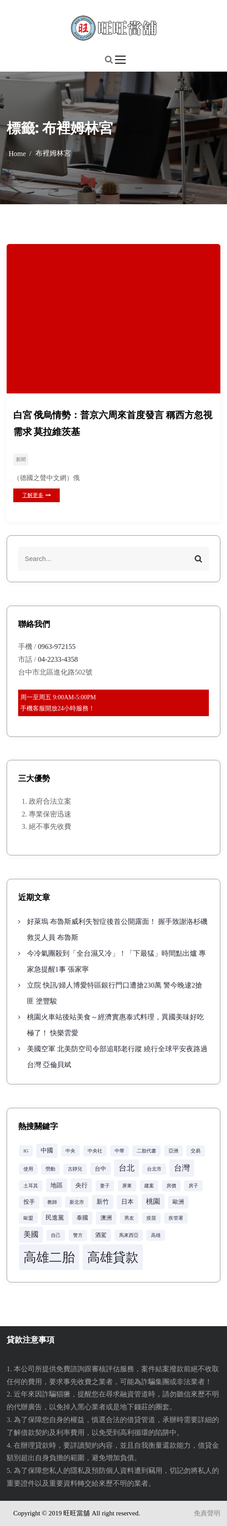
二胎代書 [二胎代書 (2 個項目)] (146, 1150)
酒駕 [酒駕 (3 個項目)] (101, 1235)
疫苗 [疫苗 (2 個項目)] (151, 1218)
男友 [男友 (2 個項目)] (129, 1218)
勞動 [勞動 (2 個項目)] (50, 1169)
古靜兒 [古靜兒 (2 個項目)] (75, 1169)
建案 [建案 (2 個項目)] (149, 1185)
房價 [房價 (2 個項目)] (171, 1185)
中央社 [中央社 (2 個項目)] (95, 1150)
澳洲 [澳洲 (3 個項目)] (106, 1218)
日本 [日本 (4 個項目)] (127, 1201)
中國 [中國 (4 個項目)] (47, 1150)
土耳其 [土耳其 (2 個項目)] (30, 1185)
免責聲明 (207, 1513)
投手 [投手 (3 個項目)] (29, 1202)
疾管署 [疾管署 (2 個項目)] (176, 1218)
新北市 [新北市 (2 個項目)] (76, 1202)
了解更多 (36, 495)
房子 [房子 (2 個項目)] (193, 1185)
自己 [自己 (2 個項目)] (56, 1235)
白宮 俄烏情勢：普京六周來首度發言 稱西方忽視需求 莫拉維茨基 (112, 423)
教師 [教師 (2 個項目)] (52, 1202)
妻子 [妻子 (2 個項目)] (105, 1185)
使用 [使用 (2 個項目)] (28, 1169)
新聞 (21, 459)
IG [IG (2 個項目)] (25, 1150)
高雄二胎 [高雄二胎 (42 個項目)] (49, 1257)
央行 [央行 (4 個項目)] (81, 1185)
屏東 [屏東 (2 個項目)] (127, 1185)
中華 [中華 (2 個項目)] (119, 1150)
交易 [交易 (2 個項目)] (195, 1150)
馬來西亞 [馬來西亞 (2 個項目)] (129, 1235)
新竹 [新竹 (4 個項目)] (102, 1201)
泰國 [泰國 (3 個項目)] (82, 1218)
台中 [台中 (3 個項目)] (100, 1169)
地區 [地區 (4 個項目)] (56, 1185)
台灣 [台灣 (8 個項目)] (182, 1168)
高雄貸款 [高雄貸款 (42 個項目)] (113, 1257)
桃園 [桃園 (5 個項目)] (153, 1201)
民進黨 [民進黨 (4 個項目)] (55, 1217)
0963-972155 (56, 646)
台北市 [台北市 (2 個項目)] (154, 1169)
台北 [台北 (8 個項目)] (127, 1168)
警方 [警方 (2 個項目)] (78, 1235)
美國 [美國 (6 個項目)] (30, 1234)
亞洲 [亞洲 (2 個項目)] (173, 1150)
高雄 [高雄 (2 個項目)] (156, 1235)
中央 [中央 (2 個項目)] (70, 1150)
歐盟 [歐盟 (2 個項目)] (28, 1218)
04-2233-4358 (58, 659)
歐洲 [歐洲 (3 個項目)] (178, 1202)
